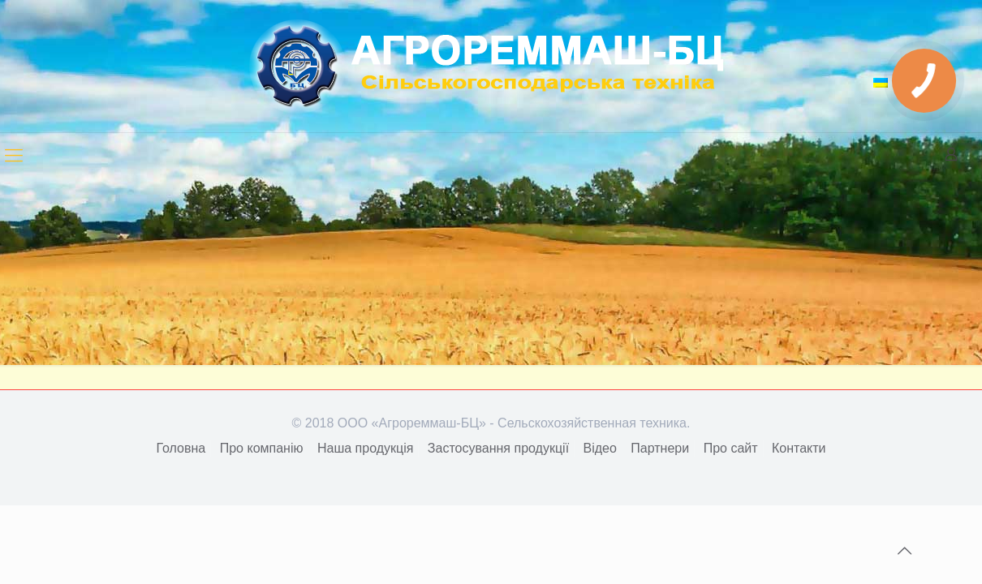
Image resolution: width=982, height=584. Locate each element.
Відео (600, 448)
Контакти (799, 448)
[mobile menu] (14, 156)
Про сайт (731, 448)
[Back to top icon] (904, 551)
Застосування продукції (498, 448)
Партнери (660, 448)
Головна (180, 448)
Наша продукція (365, 448)
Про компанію (262, 448)
